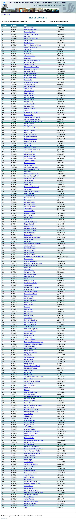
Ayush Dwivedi (29, 422)
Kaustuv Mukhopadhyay (32, 169)
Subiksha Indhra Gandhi (32, 484)
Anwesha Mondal (30, 147)
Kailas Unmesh (29, 488)
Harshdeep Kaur (29, 163)
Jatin (25, 508)
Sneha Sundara (29, 398)
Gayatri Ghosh (29, 425)
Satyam (26, 278)
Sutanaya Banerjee (30, 75)
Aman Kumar (28, 40)
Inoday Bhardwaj (29, 429)
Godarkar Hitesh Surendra (33, 263)
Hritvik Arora (28, 241)
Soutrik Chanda (29, 154)
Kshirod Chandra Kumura (32, 45)
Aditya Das (28, 185)
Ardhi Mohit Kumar (30, 222)
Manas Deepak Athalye (32, 431)
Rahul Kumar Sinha (30, 473)
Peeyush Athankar (30, 503)
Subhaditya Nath (29, 32)
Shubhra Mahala (29, 233)
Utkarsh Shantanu (30, 300)
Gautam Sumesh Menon (32, 453)
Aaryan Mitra (28, 359)
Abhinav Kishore (29, 56)
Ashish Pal (27, 479)
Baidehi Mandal (29, 198)
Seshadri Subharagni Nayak (33, 344)
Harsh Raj (27, 267)
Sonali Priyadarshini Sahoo (33, 405)
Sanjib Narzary (29, 298)
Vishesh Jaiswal (29, 346)
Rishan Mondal (29, 350)
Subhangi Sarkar (29, 401)
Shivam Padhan (29, 466)
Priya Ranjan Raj (30, 156)
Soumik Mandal (29, 130)
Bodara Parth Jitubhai (31, 187)
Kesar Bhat (28, 374)
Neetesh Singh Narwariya (32, 243)
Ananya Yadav (29, 27)
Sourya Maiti (28, 383)
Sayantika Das (29, 239)
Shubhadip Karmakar (31, 167)
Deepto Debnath (29, 213)
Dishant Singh (29, 505)
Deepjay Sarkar (29, 276)
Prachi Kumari (29, 335)
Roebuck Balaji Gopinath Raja (34, 492)
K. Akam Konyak (29, 62)
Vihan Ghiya (28, 302)
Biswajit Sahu (28, 333)
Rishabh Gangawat (30, 368)
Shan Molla (28, 355)
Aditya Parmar (29, 477)
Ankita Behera (29, 193)
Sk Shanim (28, 49)
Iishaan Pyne (28, 296)
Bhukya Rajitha (29, 379)
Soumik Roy (28, 80)
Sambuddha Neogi (30, 481)
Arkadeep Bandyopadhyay (33, 396)
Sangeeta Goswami (30, 353)
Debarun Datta (29, 438)
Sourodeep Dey (29, 84)
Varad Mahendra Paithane (33, 451)
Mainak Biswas (29, 361)
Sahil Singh (28, 460)
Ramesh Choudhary (31, 320)
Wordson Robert (29, 394)
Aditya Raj (27, 143)
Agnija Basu (28, 189)
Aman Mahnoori (29, 95)
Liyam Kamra (28, 403)
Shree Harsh (28, 305)
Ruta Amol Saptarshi (31, 329)
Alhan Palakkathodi (30, 47)
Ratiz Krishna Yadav (31, 409)
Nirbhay (26, 390)
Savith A (27, 307)
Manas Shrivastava (30, 134)
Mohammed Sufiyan (31, 112)
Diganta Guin (28, 102)
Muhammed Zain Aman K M (33, 257)
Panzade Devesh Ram (31, 490)
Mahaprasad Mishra (31, 73)
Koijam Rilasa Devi (30, 348)
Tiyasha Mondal (29, 161)
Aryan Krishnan (29, 178)
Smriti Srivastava (30, 457)
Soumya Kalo (28, 126)
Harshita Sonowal (30, 274)
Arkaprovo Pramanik (31, 494)
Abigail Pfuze (28, 427)
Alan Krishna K (29, 91)
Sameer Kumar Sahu (31, 412)
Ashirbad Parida (29, 204)
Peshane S (28, 387)
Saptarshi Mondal (30, 158)
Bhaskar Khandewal (31, 174)
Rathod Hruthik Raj (30, 392)
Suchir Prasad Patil (30, 294)
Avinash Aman (29, 370)
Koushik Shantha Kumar (32, 237)
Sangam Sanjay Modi (31, 176)
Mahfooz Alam (29, 289)
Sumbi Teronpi (29, 43)
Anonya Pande (29, 64)
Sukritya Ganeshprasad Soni (33, 121)
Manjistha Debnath (30, 261)
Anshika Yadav (29, 285)
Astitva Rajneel (29, 499)
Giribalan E (28, 219)
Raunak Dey (28, 235)
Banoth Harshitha (30, 324)
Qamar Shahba (29, 497)
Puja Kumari (28, 309)
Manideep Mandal (30, 78)
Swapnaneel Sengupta (31, 191)
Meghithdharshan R (30, 137)
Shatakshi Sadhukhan (31, 67)
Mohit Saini (28, 468)
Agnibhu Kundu (29, 104)
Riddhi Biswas (29, 252)
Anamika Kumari (29, 254)
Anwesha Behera (30, 331)
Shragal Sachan (29, 99)
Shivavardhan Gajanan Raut (33, 440)
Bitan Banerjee (29, 123)
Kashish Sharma (29, 436)
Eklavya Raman (29, 108)
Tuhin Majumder (29, 195)
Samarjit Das (28, 180)
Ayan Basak (28, 418)
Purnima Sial (28, 311)
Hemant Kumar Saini (31, 501)
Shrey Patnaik (29, 363)
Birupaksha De (29, 407)
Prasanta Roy (28, 115)
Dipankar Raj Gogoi (30, 228)
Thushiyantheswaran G (32, 150)
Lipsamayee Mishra (30, 69)
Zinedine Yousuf (29, 326)
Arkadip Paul (28, 217)
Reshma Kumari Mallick (32, 366)
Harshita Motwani (30, 248)
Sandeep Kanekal (30, 230)
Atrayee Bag (28, 88)
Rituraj (26, 313)
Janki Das (27, 58)
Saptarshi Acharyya (30, 30)
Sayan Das (28, 145)
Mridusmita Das (29, 420)
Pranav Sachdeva (30, 141)
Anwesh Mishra (29, 211)
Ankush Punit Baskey (31, 34)
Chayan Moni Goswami (32, 117)
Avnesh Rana (28, 414)
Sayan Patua (28, 51)
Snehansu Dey (29, 259)
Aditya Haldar (28, 182)
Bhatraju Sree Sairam (31, 287)
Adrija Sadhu (28, 372)
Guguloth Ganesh (30, 152)
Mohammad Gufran (30, 265)
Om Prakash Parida (30, 283)
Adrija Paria (28, 165)
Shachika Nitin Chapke (31, 446)
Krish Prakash (29, 442)
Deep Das (27, 171)
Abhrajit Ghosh (29, 97)
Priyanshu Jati (29, 224)
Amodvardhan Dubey (31, 128)
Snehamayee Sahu (30, 322)
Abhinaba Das (29, 357)
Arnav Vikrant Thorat (31, 433)
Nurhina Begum (29, 86)
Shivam (26, 110)
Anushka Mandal (29, 385)
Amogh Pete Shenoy (31, 464)
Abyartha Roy (28, 416)
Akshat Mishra (29, 270)
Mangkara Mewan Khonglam (33, 342)
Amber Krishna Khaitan (32, 381)
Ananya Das (28, 132)
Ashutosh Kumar (29, 246)
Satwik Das (28, 337)
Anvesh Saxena (29, 475)
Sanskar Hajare (29, 202)
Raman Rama (28, 315)
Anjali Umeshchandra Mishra (33, 377)
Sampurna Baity (29, 272)
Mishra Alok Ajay (29, 444)
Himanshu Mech (29, 71)
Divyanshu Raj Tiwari (31, 38)
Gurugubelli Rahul (30, 470)
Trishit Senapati (29, 339)
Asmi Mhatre (28, 462)
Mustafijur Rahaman (31, 82)
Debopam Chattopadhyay (32, 60)
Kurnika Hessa (29, 281)
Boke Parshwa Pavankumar (33, 449)
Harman (27, 36)
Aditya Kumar (28, 486)
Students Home (5, 14)
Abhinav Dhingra (29, 250)
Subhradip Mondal (30, 206)
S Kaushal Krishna (30, 139)
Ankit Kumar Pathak (31, 291)
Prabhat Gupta (29, 226)
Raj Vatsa (27, 200)
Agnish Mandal (29, 215)
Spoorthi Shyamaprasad (32, 119)
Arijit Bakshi (28, 318)
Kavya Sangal (28, 93)
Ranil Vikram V (29, 106)
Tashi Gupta (28, 209)
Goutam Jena (28, 54)
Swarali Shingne (29, 455)
